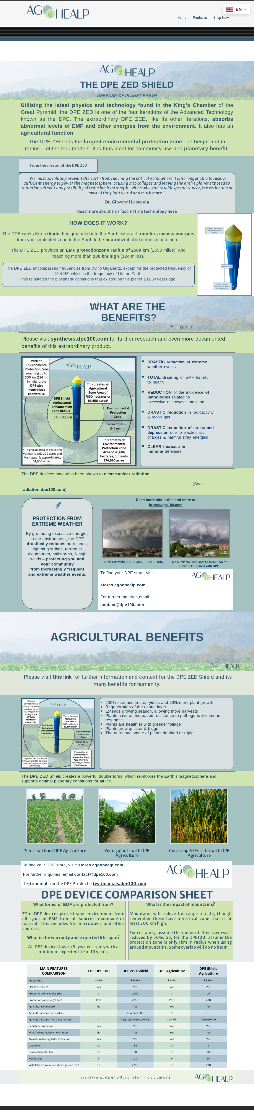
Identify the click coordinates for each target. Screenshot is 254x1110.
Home (181, 17)
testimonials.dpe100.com (119, 883)
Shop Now (221, 17)
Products (200, 17)
